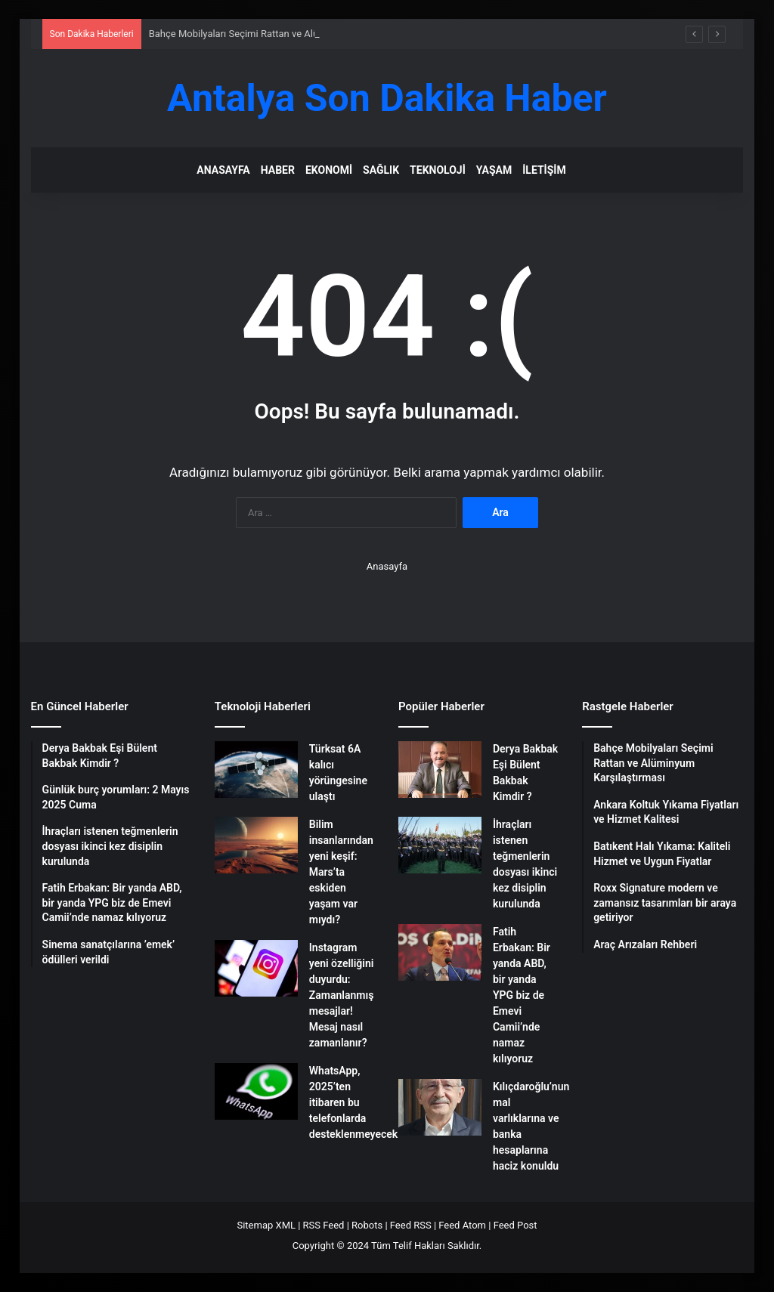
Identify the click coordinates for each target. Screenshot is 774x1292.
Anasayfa (223, 170)
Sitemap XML (266, 1225)
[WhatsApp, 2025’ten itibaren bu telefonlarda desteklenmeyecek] (256, 1091)
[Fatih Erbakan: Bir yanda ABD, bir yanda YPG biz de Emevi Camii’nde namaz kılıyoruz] (439, 952)
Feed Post (515, 1225)
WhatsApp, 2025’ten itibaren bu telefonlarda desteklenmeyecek (353, 1102)
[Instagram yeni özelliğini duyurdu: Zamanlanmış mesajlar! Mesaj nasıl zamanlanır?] (256, 968)
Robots (366, 1225)
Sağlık (381, 170)
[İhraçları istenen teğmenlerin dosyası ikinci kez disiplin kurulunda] (439, 845)
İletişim (543, 170)
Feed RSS (411, 1225)
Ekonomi (328, 170)
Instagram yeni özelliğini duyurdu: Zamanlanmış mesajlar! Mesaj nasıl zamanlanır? (341, 995)
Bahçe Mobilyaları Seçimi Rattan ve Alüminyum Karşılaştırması (285, 33)
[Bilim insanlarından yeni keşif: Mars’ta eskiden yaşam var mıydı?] (256, 845)
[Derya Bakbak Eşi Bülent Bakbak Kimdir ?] (439, 769)
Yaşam (494, 170)
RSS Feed (324, 1225)
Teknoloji (438, 170)
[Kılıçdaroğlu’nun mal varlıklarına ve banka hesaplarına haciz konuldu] (439, 1107)
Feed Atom (462, 1225)
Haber (278, 170)
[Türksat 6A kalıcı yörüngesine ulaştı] (256, 769)
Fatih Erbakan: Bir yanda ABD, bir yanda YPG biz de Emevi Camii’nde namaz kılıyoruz (521, 995)
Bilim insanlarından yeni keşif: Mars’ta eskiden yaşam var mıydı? (341, 872)
